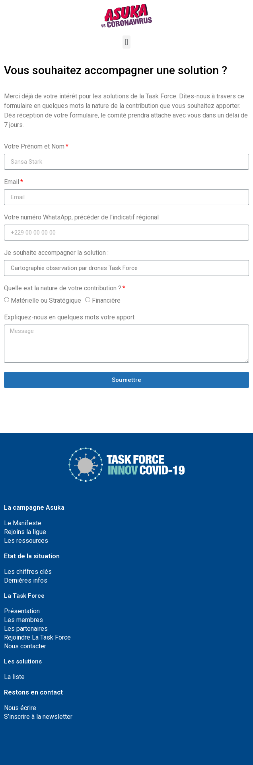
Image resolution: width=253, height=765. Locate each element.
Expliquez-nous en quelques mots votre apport (69, 317)
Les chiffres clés (28, 571)
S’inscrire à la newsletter (38, 716)
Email (11, 182)
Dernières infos (25, 580)
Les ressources (26, 540)
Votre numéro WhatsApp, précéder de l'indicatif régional (81, 217)
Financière (106, 300)
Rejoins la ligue (25, 532)
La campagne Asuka (34, 507)
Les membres (23, 620)
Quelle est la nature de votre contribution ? (62, 288)
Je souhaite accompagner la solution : (56, 253)
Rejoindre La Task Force (37, 637)
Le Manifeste (22, 523)
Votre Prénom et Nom (34, 146)
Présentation (22, 611)
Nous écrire (20, 708)
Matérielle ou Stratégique (46, 300)
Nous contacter (25, 646)
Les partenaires (26, 628)
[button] (126, 42)
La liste (14, 677)
